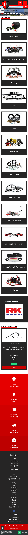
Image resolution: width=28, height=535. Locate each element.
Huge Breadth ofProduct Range (14, 413)
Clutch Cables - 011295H (14, 344)
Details (14, 367)
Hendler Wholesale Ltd (14, 525)
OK (19, 532)
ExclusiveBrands (14, 397)
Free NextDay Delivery (14, 428)
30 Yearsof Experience (14, 443)
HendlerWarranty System (14, 382)
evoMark (16, 528)
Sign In (14, 359)
